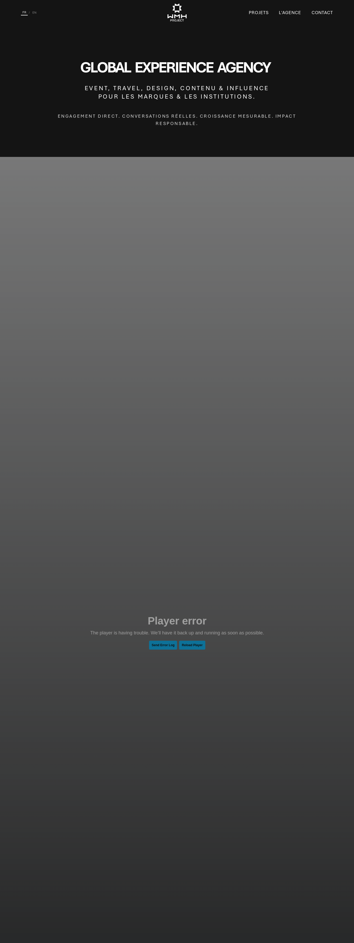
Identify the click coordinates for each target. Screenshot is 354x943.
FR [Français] (24, 12)
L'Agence (290, 12)
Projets (258, 12)
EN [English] (34, 12)
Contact (322, 12)
